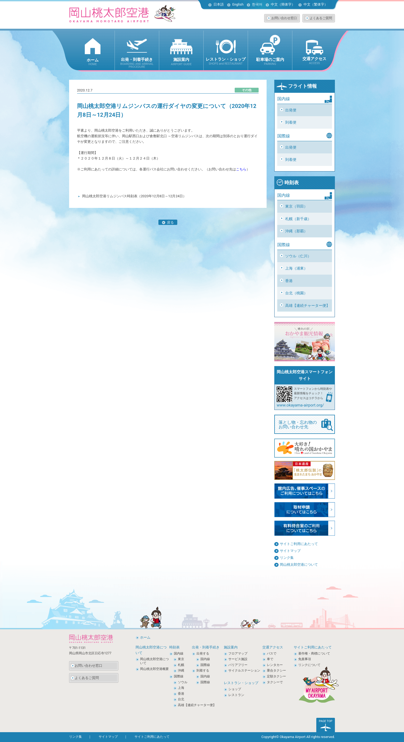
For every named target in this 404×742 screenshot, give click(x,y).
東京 (181, 659)
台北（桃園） (296, 293)
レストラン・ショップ (241, 683)
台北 (181, 699)
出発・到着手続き (206, 647)
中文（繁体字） (316, 4)
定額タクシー (276, 676)
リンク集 (287, 558)
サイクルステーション (244, 670)
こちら (241, 169)
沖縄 (181, 670)
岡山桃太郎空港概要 (154, 669)
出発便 (290, 110)
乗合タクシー (276, 670)
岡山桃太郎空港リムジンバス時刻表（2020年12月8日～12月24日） (134, 196)
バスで (271, 653)
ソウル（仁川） (298, 256)
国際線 (178, 676)
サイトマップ (290, 551)
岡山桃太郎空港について (299, 565)
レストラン (236, 695)
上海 (181, 688)
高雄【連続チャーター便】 (307, 305)
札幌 (181, 665)
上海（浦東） (296, 268)
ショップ (234, 689)
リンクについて (309, 665)
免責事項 (304, 659)
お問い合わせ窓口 (284, 18)
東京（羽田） (296, 206)
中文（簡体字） (283, 4)
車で (270, 659)
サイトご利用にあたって (299, 544)
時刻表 (287, 182)
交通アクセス (272, 647)
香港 (289, 281)
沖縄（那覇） (296, 231)
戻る (168, 222)
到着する (202, 670)
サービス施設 (237, 659)
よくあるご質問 (321, 18)
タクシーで (275, 682)
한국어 (257, 4)
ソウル (182, 682)
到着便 (290, 122)
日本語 (218, 4)
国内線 (178, 653)
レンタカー (275, 665)
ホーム (145, 637)
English (237, 4)
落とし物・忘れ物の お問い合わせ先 (306, 425)
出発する (202, 653)
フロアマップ (237, 653)
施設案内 (231, 647)
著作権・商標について (314, 653)
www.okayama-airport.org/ (300, 405)
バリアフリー (237, 665)
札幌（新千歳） (298, 219)
